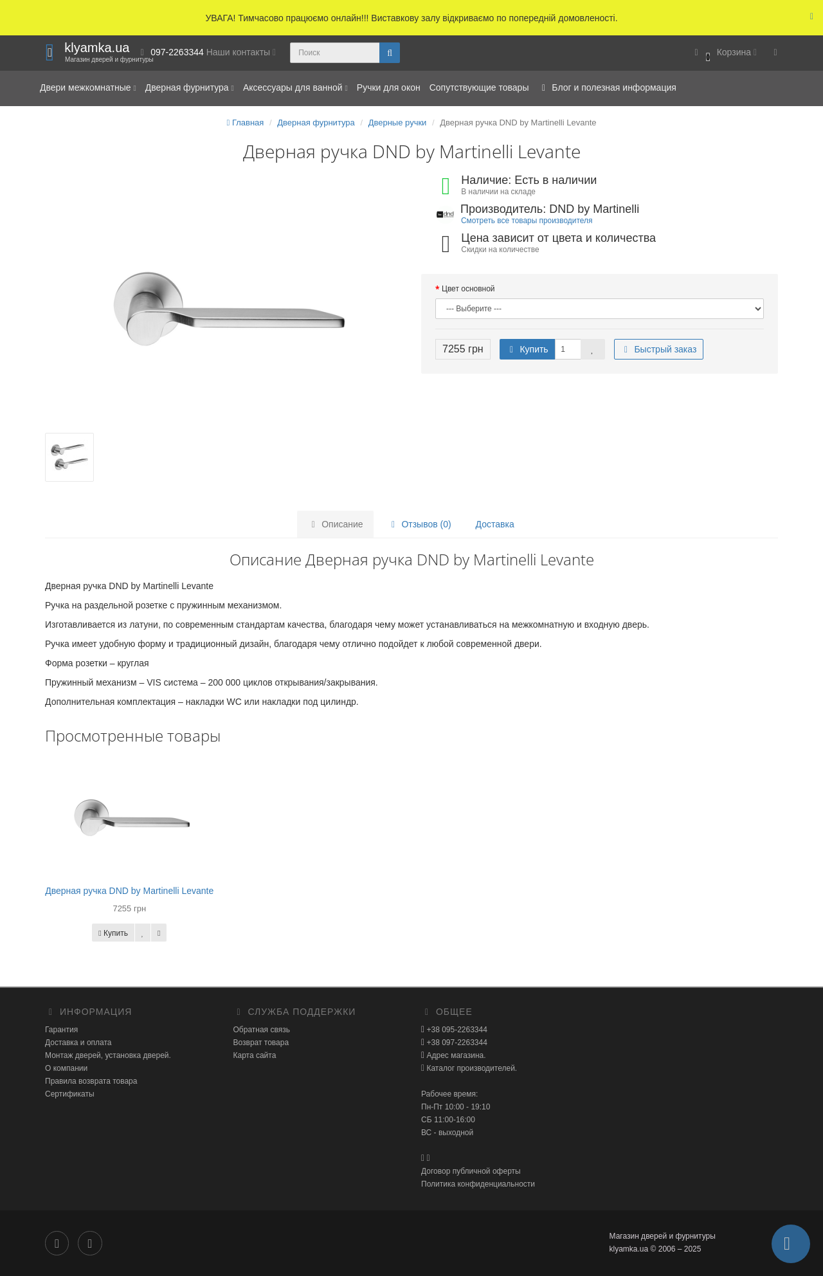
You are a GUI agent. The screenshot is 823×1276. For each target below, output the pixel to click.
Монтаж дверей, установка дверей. (108, 1055)
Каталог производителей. (470, 1068)
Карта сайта (254, 1055)
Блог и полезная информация (607, 87)
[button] (723, 53)
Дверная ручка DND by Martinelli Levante (129, 891)
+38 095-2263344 (455, 1029)
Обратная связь (261, 1029)
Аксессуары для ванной (295, 87)
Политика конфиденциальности (478, 1184)
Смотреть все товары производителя (526, 220)
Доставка (495, 524)
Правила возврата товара (91, 1081)
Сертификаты (70, 1093)
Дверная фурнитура (189, 87)
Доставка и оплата (78, 1042)
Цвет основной (468, 288)
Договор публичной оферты (471, 1171)
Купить (527, 349)
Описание (335, 524)
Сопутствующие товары (479, 87)
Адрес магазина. (454, 1055)
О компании (66, 1068)
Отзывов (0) (419, 524)
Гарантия (61, 1029)
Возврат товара (261, 1042)
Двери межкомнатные (88, 87)
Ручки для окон (389, 87)
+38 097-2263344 (455, 1042)
